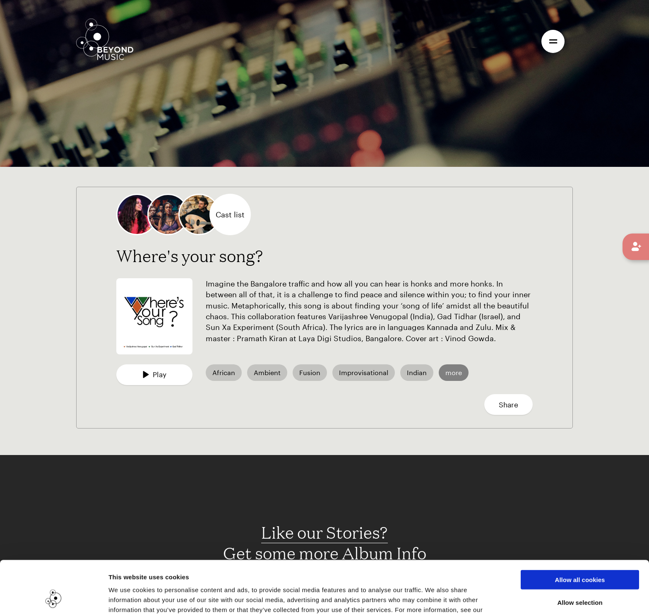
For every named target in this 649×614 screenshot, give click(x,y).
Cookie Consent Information (152, 570)
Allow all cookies (580, 530)
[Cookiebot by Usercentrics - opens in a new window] (53, 598)
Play (154, 374)
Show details (425, 597)
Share (508, 404)
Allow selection (579, 553)
